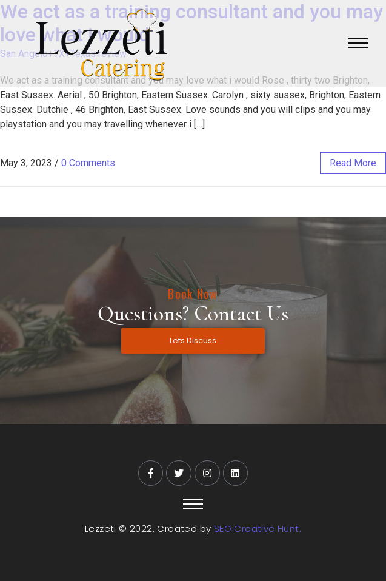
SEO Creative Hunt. (257, 528)
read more (353, 163)
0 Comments (88, 163)
